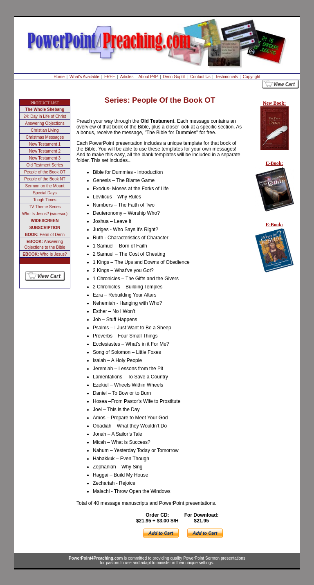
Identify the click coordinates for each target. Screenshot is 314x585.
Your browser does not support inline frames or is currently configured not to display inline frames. (272, 198)
